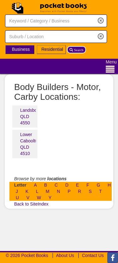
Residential (52, 49)
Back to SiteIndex (31, 203)
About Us (65, 255)
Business (21, 49)
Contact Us (93, 255)
